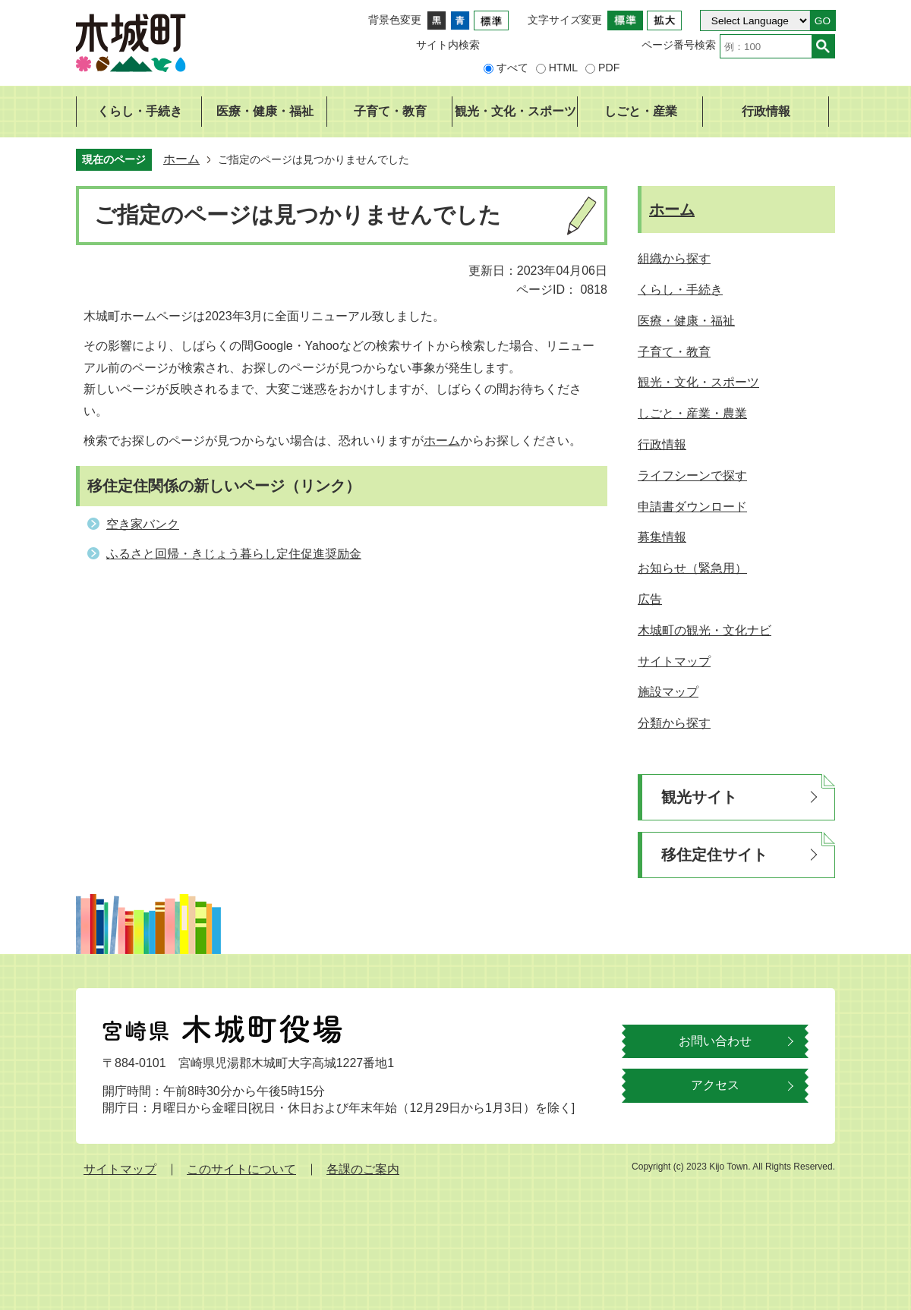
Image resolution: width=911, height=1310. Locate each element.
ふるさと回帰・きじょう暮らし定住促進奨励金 (233, 553)
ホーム (181, 159)
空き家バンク (142, 524)
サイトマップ (120, 1169)
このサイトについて (241, 1169)
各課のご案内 (362, 1169)
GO (823, 21)
